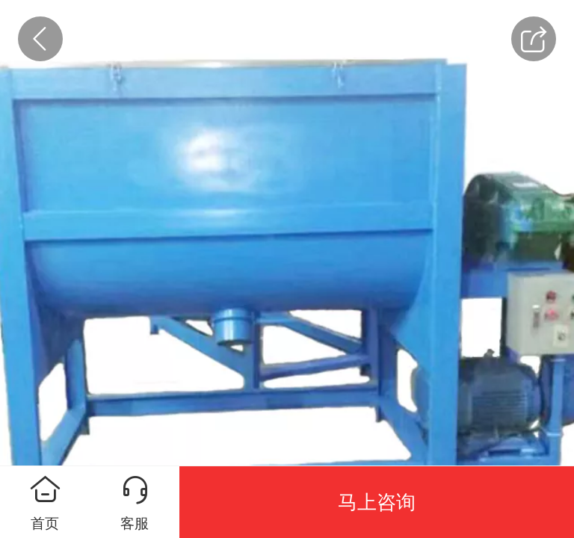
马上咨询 (377, 502)
